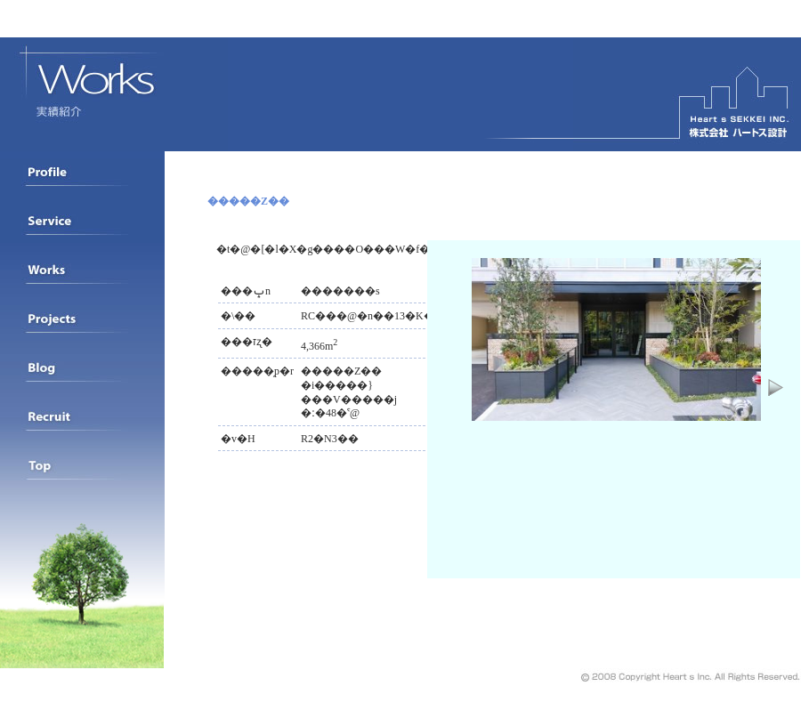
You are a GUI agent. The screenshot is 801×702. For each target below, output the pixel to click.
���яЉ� (82, 280)
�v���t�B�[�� (82, 231)
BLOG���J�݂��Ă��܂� (82, 378)
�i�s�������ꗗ (82, 329)
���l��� (82, 427)
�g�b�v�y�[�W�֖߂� (82, 476)
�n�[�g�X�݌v (687, 94)
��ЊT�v (82, 182)
